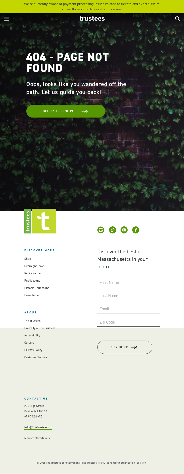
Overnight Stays (34, 266)
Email (104, 309)
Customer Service (35, 357)
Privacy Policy (33, 350)
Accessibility (32, 335)
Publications (32, 281)
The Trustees (32, 321)
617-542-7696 (33, 417)
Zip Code (107, 322)
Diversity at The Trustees (40, 328)
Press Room (31, 295)
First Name (109, 282)
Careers (29, 343)
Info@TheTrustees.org (38, 428)
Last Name (109, 295)
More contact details (36, 438)
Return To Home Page (63, 111)
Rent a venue (32, 273)
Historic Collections (36, 288)
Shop (27, 259)
